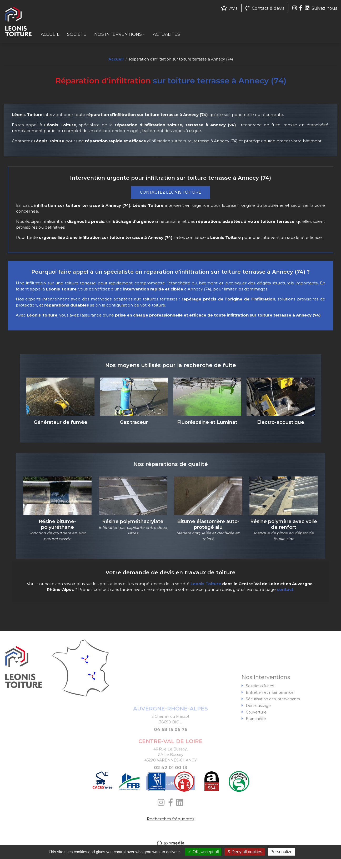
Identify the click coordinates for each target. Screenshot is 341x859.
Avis (229, 8)
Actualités (166, 34)
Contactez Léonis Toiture (170, 192)
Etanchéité (256, 743)
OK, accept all (203, 852)
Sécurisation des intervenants (273, 723)
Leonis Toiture (205, 583)
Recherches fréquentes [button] (170, 818)
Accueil (50, 34)
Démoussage (258, 729)
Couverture (256, 736)
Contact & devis (264, 8)
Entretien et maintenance (270, 716)
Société (76, 34)
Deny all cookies (244, 852)
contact (285, 589)
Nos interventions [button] (118, 34)
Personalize (281, 852)
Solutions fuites (260, 710)
